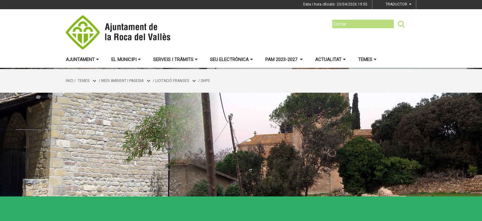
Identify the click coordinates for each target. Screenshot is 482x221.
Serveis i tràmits (175, 59)
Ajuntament (82, 59)
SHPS (205, 81)
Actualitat (330, 59)
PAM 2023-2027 (284, 59)
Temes (367, 59)
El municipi (126, 59)
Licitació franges (172, 81)
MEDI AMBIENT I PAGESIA (122, 81)
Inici (69, 81)
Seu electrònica (231, 59)
